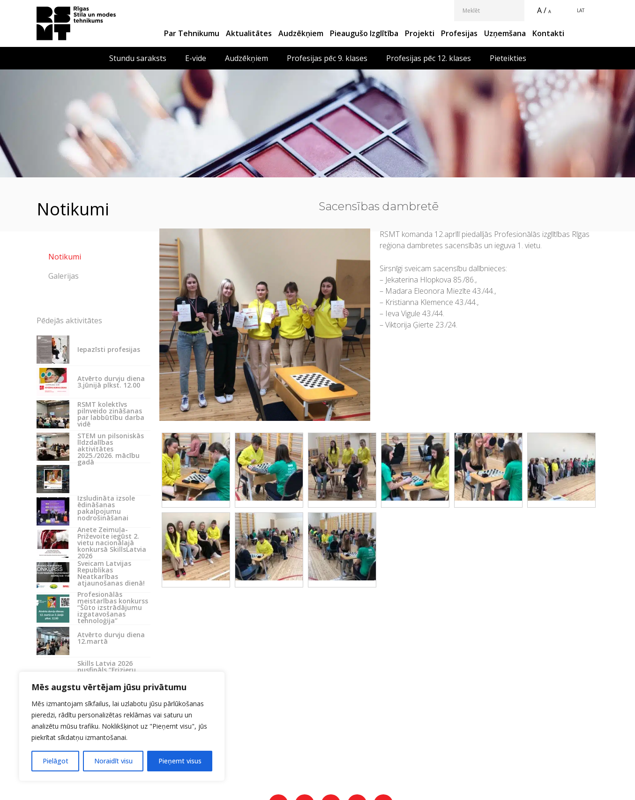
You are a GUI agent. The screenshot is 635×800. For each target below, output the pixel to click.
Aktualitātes (249, 33)
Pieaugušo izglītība (364, 33)
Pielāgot (55, 760)
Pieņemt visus (180, 760)
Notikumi (64, 256)
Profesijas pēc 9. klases (327, 58)
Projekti (419, 33)
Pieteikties (508, 58)
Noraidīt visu (113, 760)
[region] (122, 726)
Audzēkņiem (300, 33)
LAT (580, 10)
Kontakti (548, 33)
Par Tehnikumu (191, 33)
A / (541, 10)
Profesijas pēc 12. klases (428, 58)
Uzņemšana (505, 33)
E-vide (195, 58)
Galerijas (63, 276)
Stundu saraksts (137, 58)
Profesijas (459, 33)
